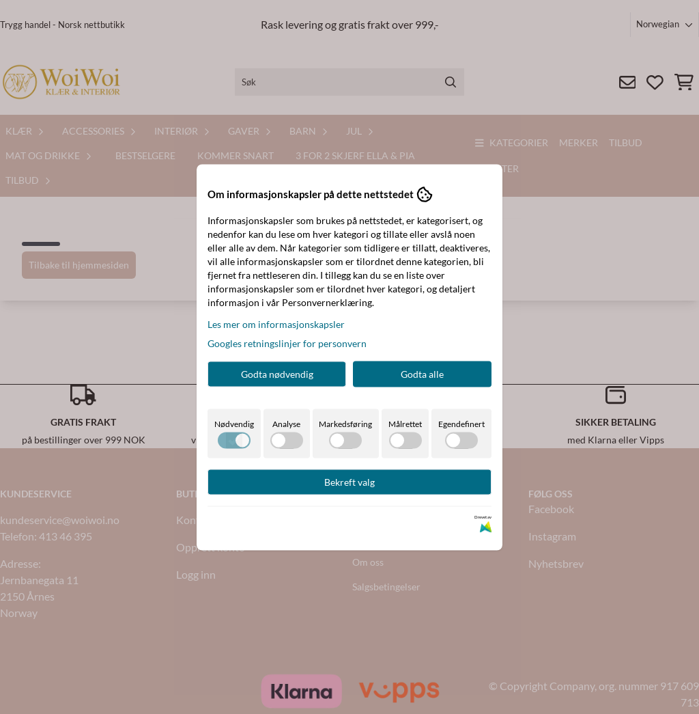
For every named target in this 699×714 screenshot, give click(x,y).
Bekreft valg (349, 481)
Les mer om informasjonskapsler (276, 323)
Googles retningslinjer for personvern (287, 342)
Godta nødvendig (277, 373)
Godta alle (422, 373)
